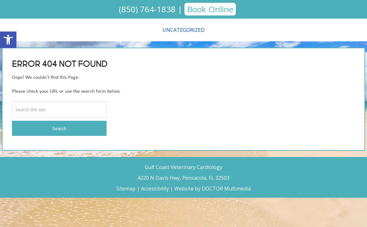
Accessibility (155, 188)
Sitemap (126, 188)
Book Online (210, 9)
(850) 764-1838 (147, 9)
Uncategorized (183, 29)
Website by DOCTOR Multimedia (212, 188)
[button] (8, 40)
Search (59, 128)
